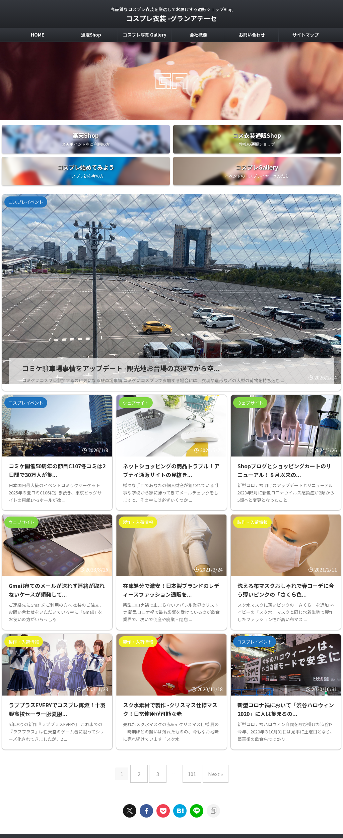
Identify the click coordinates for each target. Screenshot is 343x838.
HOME (37, 35)
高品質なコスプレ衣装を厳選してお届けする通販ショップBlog (171, 807)
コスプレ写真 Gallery (144, 35)
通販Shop (91, 35)
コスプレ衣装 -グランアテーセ (171, 18)
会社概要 (198, 35)
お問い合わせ (252, 35)
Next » (210, 739)
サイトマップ (305, 35)
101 (190, 739)
